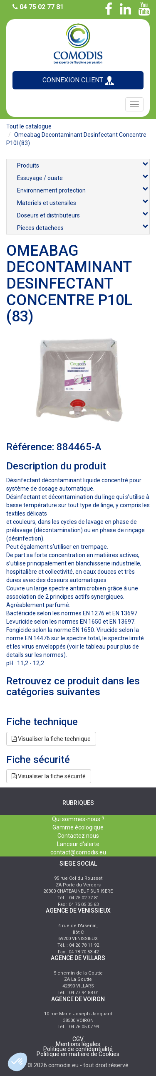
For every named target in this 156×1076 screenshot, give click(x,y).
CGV (78, 1039)
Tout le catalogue (29, 126)
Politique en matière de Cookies (78, 1054)
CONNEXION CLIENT (78, 80)
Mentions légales (78, 1044)
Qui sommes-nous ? (78, 819)
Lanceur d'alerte (78, 844)
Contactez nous (78, 835)
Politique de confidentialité (78, 1049)
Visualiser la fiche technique (51, 738)
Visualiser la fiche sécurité (49, 776)
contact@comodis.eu (78, 852)
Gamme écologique (78, 827)
